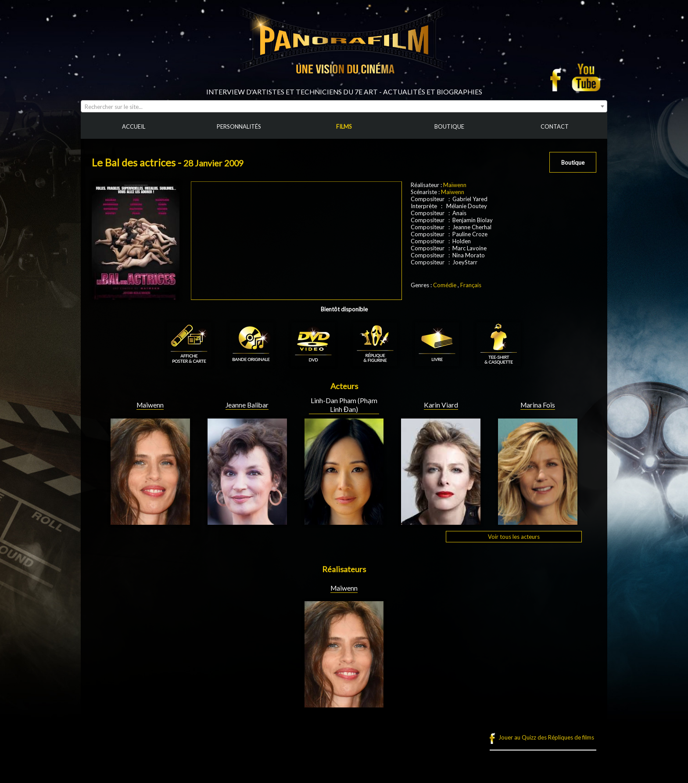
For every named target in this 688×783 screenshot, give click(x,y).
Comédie (444, 285)
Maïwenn (454, 184)
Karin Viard (441, 405)
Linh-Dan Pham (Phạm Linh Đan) (344, 405)
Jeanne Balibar (247, 405)
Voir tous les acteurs (514, 536)
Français (470, 285)
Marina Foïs (537, 405)
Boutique (572, 162)
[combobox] (344, 106)
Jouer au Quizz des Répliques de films (546, 737)
